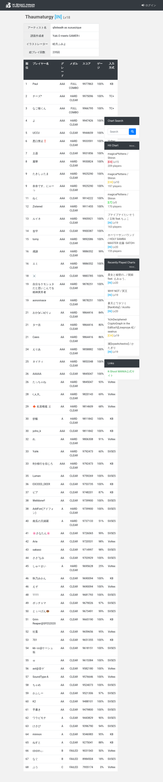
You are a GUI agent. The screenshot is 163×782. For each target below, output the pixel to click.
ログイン (148, 5)
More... (132, 146)
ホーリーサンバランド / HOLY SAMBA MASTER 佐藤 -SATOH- (121, 239)
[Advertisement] (121, 63)
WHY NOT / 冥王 (117, 291)
